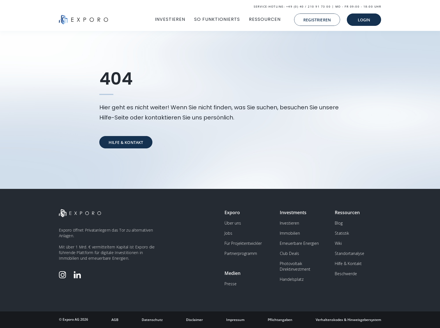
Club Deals (289, 253)
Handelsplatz (292, 279)
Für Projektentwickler (243, 243)
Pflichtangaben (280, 319)
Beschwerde (346, 273)
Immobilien (290, 233)
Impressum (235, 319)
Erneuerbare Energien (299, 243)
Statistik (342, 233)
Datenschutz (152, 319)
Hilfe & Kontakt (348, 263)
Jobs (228, 233)
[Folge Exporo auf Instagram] (63, 274)
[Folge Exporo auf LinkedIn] (78, 274)
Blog (339, 223)
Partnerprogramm (240, 253)
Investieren (289, 223)
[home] (83, 19)
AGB (114, 319)
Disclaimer (194, 319)
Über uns (232, 223)
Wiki (338, 243)
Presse (230, 283)
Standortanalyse (349, 253)
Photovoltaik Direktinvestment (295, 266)
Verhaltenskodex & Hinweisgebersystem (348, 319)
